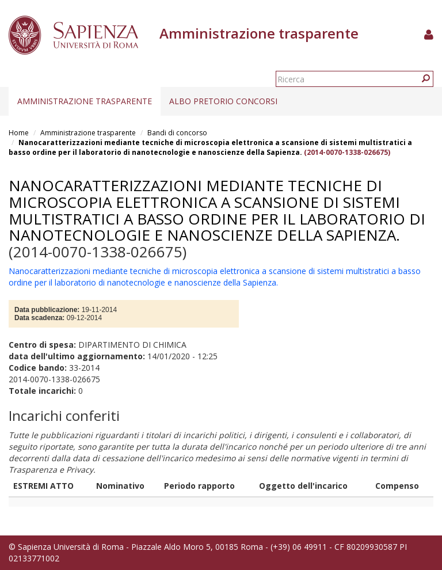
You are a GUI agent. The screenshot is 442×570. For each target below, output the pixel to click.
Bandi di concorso (177, 133)
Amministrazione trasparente (84, 101)
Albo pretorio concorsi (223, 101)
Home (19, 133)
